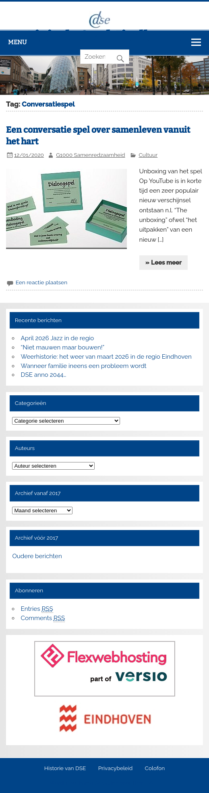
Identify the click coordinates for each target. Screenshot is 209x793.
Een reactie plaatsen (41, 282)
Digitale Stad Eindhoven (105, 36)
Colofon (155, 768)
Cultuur (148, 155)
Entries (37, 609)
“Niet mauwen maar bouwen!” (63, 347)
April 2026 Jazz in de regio (57, 338)
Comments (43, 618)
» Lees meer (163, 262)
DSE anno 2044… (43, 374)
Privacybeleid (115, 768)
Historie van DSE (65, 768)
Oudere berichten (37, 556)
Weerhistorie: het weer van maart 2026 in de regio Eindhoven (106, 356)
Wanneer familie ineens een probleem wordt (84, 366)
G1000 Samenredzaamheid (90, 155)
